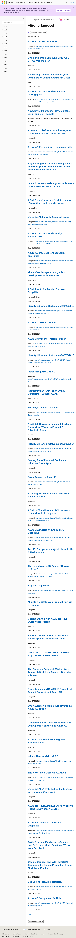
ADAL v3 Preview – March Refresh (47, 339)
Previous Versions (17, 934)
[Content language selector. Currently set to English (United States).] (11, 929)
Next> (30, 914)
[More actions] (72, 19)
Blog (26, 934)
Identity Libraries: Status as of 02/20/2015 (51, 355)
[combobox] (13, 22)
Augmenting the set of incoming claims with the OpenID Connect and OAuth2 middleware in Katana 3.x (50, 166)
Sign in (72, 2)
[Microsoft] (3, 2)
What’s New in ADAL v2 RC (43, 756)
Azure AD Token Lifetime (41, 322)
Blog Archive (37, 20)
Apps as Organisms (39, 585)
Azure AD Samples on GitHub (44, 898)
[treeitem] (13, 26)
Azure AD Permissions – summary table (50, 147)
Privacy (42, 934)
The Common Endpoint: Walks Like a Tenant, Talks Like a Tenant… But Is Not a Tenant (50, 672)
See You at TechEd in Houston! (45, 882)
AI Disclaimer (5, 934)
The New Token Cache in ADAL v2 (47, 772)
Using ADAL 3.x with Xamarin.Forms (48, 217)
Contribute (34, 934)
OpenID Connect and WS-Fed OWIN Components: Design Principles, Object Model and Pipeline (50, 865)
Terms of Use (5, 937)
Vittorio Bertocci (47, 20)
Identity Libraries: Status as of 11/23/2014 (51, 444)
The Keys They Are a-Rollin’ (43, 407)
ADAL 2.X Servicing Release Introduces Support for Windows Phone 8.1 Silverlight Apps (50, 427)
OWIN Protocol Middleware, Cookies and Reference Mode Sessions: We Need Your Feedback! (50, 845)
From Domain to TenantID (42, 477)
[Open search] (67, 2)
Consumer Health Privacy (55, 934)
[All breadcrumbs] (29, 19)
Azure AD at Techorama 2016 (44, 41)
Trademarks (15, 937)
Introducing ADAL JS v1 (41, 371)
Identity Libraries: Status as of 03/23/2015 (51, 306)
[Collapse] (23, 18)
